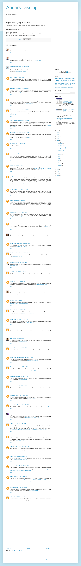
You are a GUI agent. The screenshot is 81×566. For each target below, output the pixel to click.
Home (28, 548)
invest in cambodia (20, 440)
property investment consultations (32, 417)
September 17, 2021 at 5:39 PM (21, 413)
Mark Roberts (13, 252)
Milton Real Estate (29, 103)
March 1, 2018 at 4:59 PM (23, 132)
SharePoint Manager (63, 87)
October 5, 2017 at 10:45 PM (21, 99)
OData (66, 84)
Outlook (56, 87)
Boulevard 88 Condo (14, 265)
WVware (68, 87)
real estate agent (21, 183)
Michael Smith (13, 243)
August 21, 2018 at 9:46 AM (19, 200)
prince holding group (39, 450)
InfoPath (73, 85)
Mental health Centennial (15, 357)
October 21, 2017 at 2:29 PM (23, 109)
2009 (58, 175)
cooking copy (13, 465)
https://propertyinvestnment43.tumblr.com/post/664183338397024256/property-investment (28, 429)
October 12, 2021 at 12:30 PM (20, 423)
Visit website (30, 294)
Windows (71, 87)
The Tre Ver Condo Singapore (43, 158)
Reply (11, 52)
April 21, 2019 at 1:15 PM (20, 300)
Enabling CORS (61, 150)
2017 (58, 136)
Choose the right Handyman (28, 313)
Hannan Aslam (13, 109)
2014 (58, 142)
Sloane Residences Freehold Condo (35, 193)
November (60, 153)
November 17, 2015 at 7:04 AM (25, 49)
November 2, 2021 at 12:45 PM (22, 446)
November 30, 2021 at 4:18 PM (22, 465)
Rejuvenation (39, 500)
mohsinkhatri (13, 446)
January (59, 165)
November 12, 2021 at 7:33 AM (20, 456)
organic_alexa (13, 347)
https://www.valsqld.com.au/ (15, 216)
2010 (58, 173)
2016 (58, 138)
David (11, 290)
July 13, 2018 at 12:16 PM (19, 165)
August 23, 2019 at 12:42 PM (23, 376)
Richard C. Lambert (14, 49)
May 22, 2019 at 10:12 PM (22, 319)
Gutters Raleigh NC (30, 322)
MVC (64, 84)
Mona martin (12, 223)
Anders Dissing (22, 7)
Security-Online (13, 66)
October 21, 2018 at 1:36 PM (22, 223)
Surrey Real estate (40, 237)
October (59, 154)
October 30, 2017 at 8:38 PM (23, 120)
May (59, 160)
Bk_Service (12, 143)
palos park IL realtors (33, 490)
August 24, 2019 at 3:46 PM (21, 385)
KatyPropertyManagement (17, 82)
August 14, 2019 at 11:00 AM (27, 357)
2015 (58, 140)
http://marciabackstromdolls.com (20, 459)
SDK (59, 87)
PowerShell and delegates (63, 148)
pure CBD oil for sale (31, 398)
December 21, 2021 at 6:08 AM (20, 476)
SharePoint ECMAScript (63, 83)
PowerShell (12, 41)
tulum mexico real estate (34, 206)
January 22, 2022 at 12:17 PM (20, 487)
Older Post (48, 548)
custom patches (46, 406)
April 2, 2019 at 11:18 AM (21, 271)
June (59, 158)
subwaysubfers (13, 404)
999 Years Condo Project (32, 360)
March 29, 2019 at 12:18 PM (21, 262)
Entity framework (66, 85)
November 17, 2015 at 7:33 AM (25, 57)
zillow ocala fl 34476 (22, 379)
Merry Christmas (61, 145)
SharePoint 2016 (59, 82)
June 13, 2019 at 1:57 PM (18, 338)
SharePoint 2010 (61, 78)
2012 (58, 169)
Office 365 (67, 82)
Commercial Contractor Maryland (39, 389)
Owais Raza (12, 88)
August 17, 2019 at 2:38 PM (22, 366)
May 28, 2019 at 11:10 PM (21, 328)
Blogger (46, 559)
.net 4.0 (60, 84)
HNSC (70, 85)
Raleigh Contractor (23, 341)
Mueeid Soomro (13, 376)
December (60, 143)
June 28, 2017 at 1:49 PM (19, 77)
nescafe (11, 146)
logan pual (12, 413)
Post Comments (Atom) (17, 550)
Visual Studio (72, 83)
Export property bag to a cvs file (64, 147)
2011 (58, 171)
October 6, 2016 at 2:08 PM (23, 66)
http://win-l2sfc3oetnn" (15, 31)
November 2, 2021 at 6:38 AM (20, 436)
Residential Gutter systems (40, 332)
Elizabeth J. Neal (13, 189)
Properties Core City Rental (21, 246)
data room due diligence (21, 71)
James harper (13, 212)
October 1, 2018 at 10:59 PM (22, 212)
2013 (58, 168)
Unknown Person (14, 132)
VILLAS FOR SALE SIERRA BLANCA (42, 168)
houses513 (47, 226)
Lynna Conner (13, 233)
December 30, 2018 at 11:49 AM (23, 252)
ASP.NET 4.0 (72, 84)
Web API (57, 84)
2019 (58, 132)
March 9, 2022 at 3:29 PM (19, 496)
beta (68, 84)
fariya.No (12, 487)
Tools (73, 80)
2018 (58, 134)
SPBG (57, 80)
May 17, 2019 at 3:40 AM (21, 309)
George (11, 165)
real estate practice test (17, 256)
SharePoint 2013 (66, 80)
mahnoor (12, 496)
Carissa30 (12, 300)
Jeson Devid (12, 395)
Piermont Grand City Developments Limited (19, 303)
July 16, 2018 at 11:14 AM (19, 176)
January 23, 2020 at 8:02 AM (22, 395)
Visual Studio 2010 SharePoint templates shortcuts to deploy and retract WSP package (68, 100)
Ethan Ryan (12, 281)
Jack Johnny (13, 271)
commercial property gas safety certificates (35, 370)
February (60, 163)
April (59, 162)
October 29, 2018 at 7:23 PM (23, 233)
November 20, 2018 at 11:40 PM (23, 243)
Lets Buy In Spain (37, 60)
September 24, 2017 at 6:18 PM (22, 88)
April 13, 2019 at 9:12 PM (18, 290)
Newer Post (9, 548)
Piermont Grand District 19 (40, 351)
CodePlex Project (58, 85)
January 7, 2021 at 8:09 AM (23, 404)
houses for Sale (13, 275)
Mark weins (12, 262)
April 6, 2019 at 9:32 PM (20, 281)
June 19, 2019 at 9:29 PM (22, 347)
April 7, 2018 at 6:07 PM (20, 143)
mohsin (11, 423)
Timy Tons (12, 153)
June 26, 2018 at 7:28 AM (20, 153)
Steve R (11, 77)
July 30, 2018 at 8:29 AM (23, 189)
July (59, 156)
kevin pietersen (13, 120)
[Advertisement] (28, 536)
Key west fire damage (20, 92)
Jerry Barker (12, 328)
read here (29, 137)
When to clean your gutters (41, 284)
